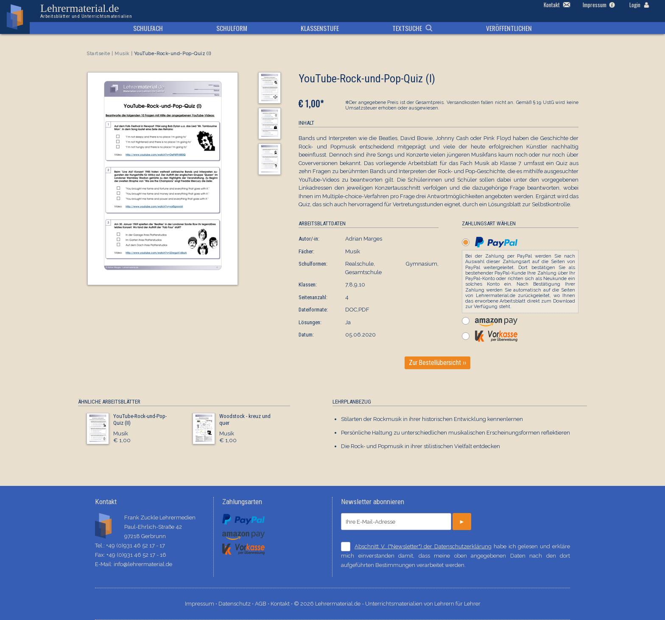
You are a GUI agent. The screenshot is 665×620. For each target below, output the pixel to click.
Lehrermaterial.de (86, 11)
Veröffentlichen (509, 28)
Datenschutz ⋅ (236, 603)
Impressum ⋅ (201, 603)
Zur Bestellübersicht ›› (437, 363)
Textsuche (407, 28)
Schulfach (148, 28)
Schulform (231, 28)
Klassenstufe (320, 28)
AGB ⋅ (263, 603)
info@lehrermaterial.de (143, 564)
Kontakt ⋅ (282, 603)
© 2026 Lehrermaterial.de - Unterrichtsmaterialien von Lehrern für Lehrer (387, 603)
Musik (122, 53)
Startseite (98, 53)
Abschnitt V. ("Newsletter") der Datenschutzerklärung (423, 546)
